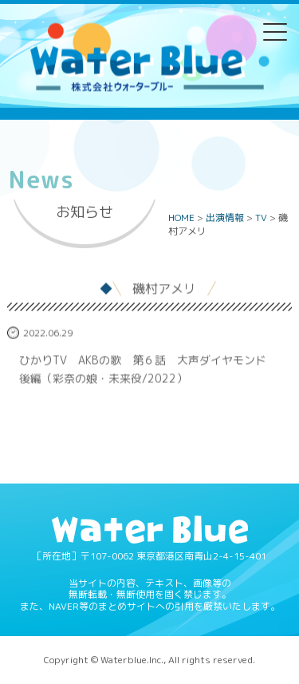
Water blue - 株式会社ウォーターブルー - (149, 90)
